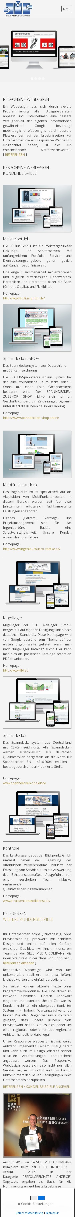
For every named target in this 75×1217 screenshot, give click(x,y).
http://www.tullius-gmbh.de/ (24, 298)
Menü (66, 9)
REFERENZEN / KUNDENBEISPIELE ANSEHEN (37, 1086)
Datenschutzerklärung (29, 1213)
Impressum (52, 1213)
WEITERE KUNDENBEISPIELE (28, 919)
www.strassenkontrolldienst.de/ (26, 900)
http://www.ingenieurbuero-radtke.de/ (31, 549)
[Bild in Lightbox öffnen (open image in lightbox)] (37, 208)
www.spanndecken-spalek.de (24, 783)
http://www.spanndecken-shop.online (31, 418)
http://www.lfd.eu (15, 670)
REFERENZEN (15, 154)
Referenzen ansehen (18, 963)
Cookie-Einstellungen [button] (35, 1204)
